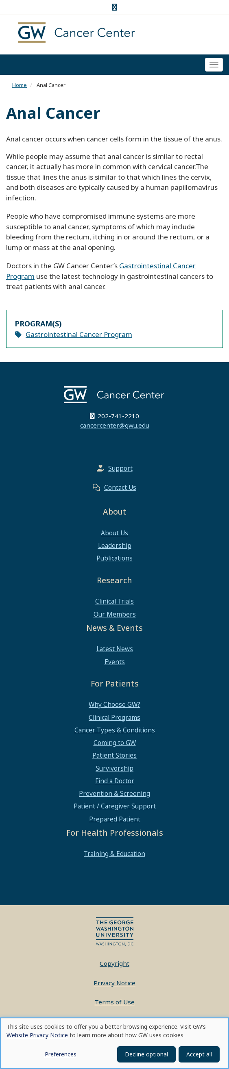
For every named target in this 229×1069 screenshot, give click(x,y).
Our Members (115, 614)
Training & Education (114, 854)
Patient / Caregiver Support (115, 806)
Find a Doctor (114, 781)
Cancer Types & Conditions (114, 730)
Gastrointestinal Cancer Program (79, 334)
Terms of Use (115, 1002)
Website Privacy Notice (37, 1035)
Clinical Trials (114, 601)
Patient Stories (114, 755)
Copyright (114, 963)
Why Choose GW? (114, 704)
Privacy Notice (114, 983)
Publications (114, 558)
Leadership (114, 545)
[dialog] (114, 1043)
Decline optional (146, 1054)
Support (120, 468)
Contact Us (120, 487)
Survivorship (114, 768)
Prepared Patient (114, 819)
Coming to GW (115, 743)
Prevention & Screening (114, 793)
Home (19, 85)
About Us (114, 533)
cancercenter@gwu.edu (114, 425)
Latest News (114, 649)
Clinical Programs (114, 717)
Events (115, 662)
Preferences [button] (60, 1054)
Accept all (199, 1054)
